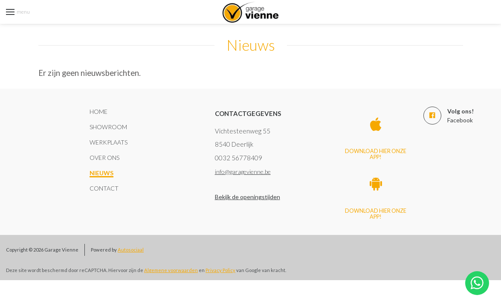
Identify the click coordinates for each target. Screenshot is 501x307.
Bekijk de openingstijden (247, 196)
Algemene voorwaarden (171, 270)
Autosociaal (131, 249)
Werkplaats (108, 142)
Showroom (108, 126)
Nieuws (101, 173)
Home (98, 111)
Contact (104, 188)
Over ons (104, 157)
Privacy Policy (220, 270)
